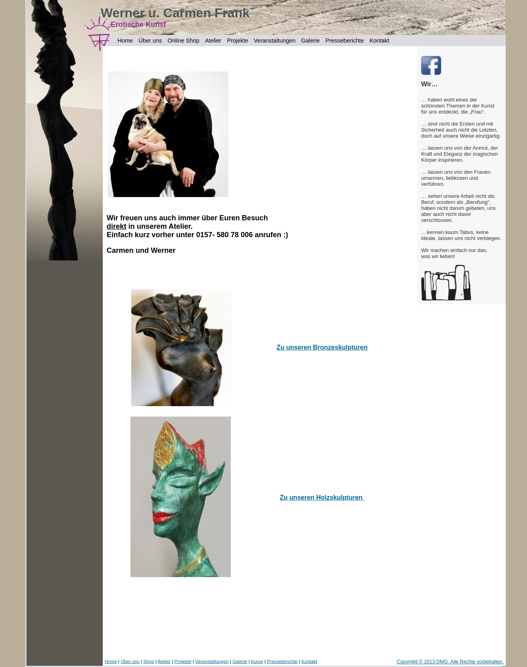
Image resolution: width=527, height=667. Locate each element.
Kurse (257, 661)
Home (125, 40)
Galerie (310, 40)
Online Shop (183, 40)
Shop (148, 661)
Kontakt (379, 40)
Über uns (150, 40)
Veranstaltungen (274, 40)
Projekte (237, 40)
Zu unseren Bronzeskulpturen (322, 347)
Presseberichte (345, 40)
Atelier (213, 40)
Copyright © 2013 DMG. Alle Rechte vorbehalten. (450, 662)
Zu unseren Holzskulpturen (322, 497)
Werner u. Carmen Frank (175, 13)
